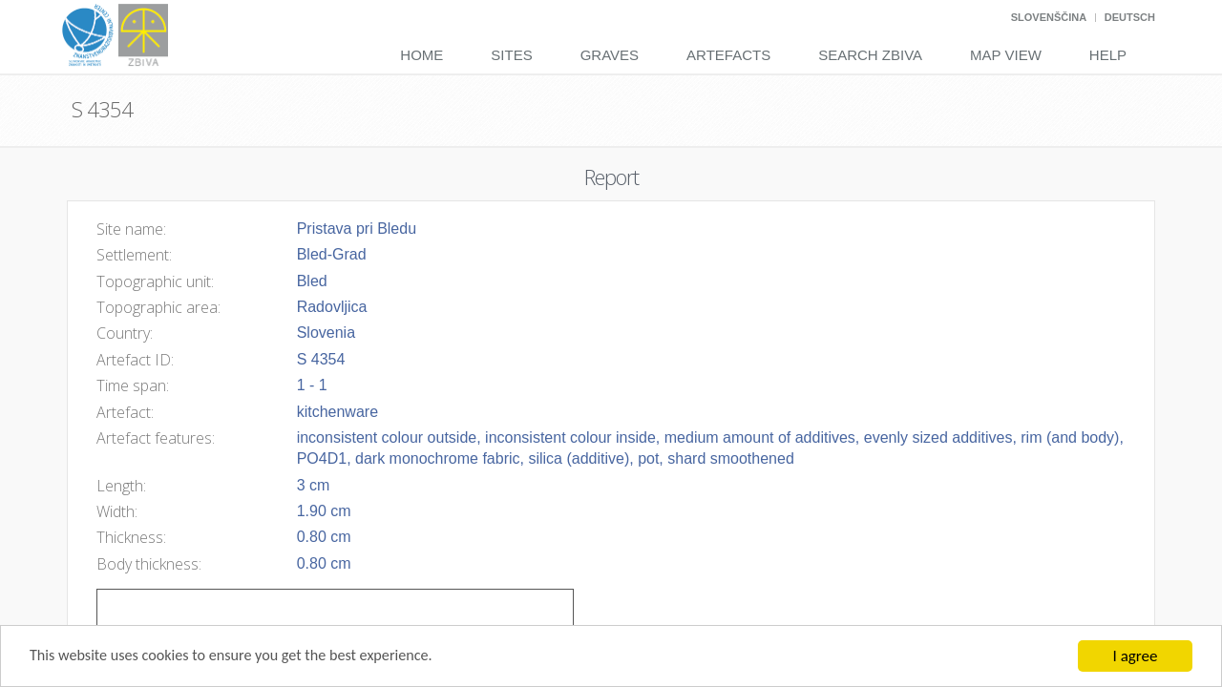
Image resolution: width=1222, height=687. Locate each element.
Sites (511, 55)
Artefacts (728, 55)
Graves (609, 55)
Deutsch (1130, 17)
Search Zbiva (870, 55)
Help (1108, 55)
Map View (1006, 55)
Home (421, 55)
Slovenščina (1048, 17)
